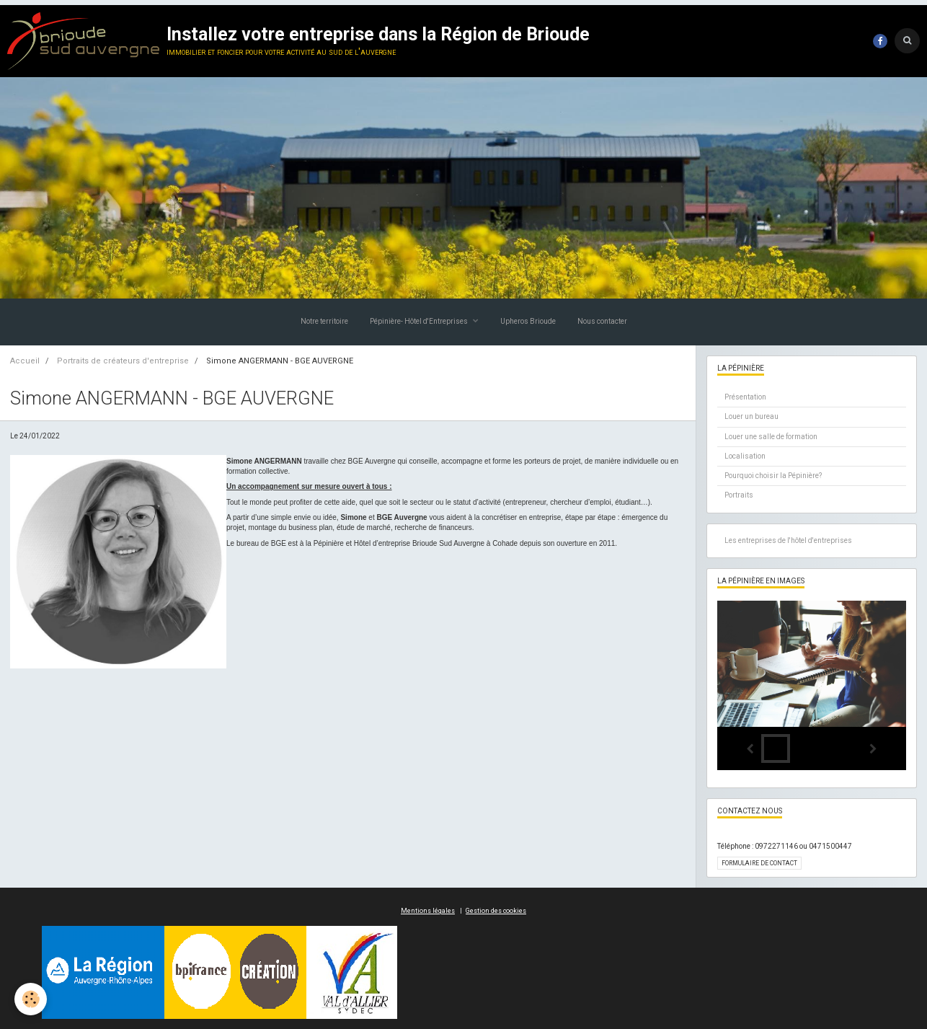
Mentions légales (428, 910)
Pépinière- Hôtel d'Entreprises (419, 321)
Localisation (745, 456)
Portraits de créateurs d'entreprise (123, 361)
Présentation (745, 397)
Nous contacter (602, 321)
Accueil (25, 361)
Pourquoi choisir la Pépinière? (773, 476)
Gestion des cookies (496, 910)
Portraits (738, 495)
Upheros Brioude (528, 321)
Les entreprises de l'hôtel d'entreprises (788, 540)
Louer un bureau (751, 416)
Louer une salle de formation (770, 437)
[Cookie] (30, 999)
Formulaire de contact (759, 863)
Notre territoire (324, 321)
